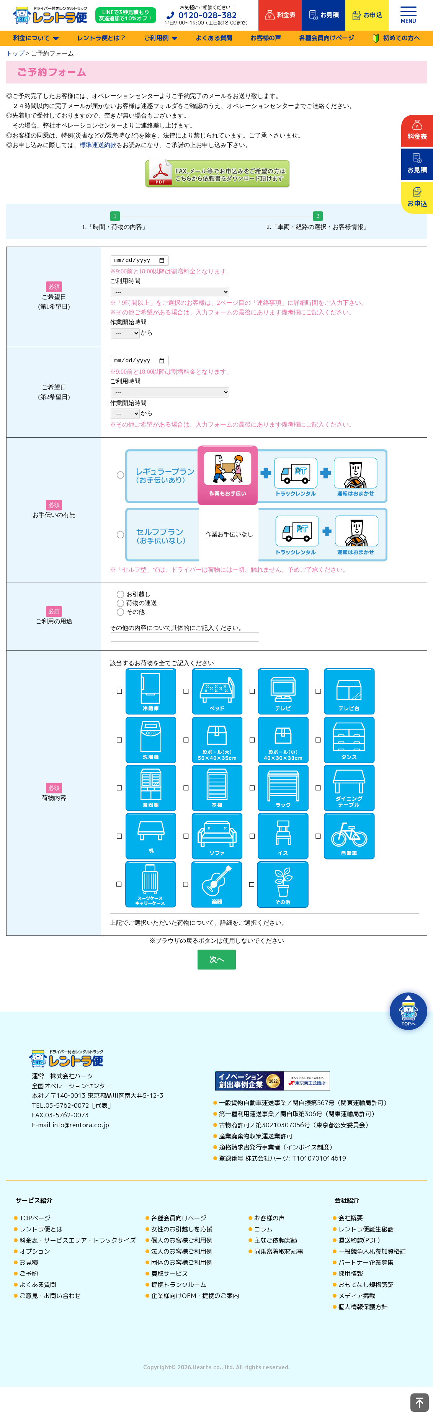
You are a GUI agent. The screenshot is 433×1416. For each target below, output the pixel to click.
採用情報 (350, 1276)
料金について (31, 38)
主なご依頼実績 (275, 1242)
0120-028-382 (207, 15)
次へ (216, 962)
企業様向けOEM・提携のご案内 (195, 1298)
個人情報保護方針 (362, 1309)
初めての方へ (396, 38)
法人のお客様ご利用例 (181, 1253)
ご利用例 (156, 38)
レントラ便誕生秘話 (366, 1231)
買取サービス (169, 1276)
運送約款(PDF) (359, 1242)
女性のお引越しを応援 (181, 1231)
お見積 (29, 1265)
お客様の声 (265, 38)
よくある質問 (214, 38)
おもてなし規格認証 (366, 1287)
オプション (35, 1253)
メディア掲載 (356, 1298)
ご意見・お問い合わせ (50, 1298)
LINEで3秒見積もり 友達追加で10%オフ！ (126, 15)
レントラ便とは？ (101, 38)
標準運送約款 (98, 145)
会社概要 (350, 1220)
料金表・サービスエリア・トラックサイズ (78, 1242)
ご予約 (29, 1276)
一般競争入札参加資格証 (372, 1253)
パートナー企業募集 (366, 1265)
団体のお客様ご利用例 (181, 1265)
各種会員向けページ (326, 38)
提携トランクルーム (178, 1287)
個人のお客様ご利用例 (181, 1242)
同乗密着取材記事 (278, 1253)
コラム (263, 1231)
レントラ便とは (41, 1231)
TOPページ (35, 1220)
